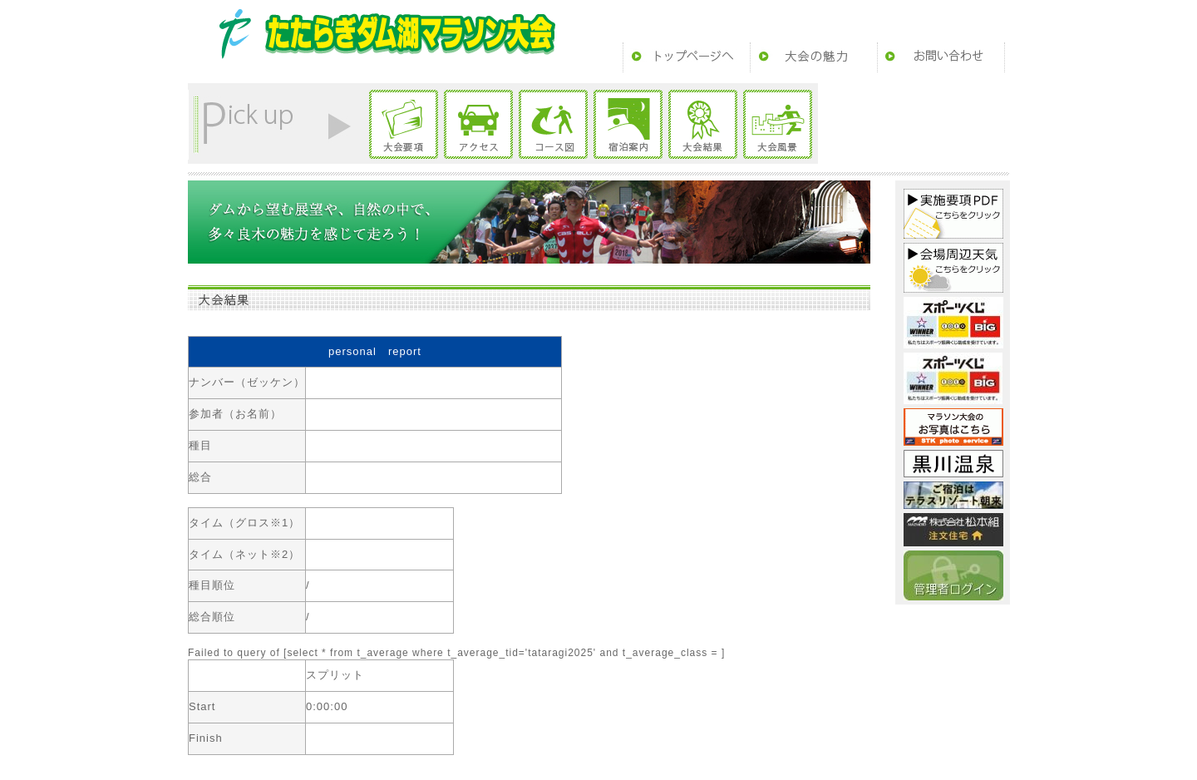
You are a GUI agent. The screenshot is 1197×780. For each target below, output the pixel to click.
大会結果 (702, 124)
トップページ (686, 57)
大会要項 (403, 124)
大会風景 (777, 124)
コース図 (553, 124)
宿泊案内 (628, 124)
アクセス (478, 124)
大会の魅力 (814, 57)
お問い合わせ (941, 57)
